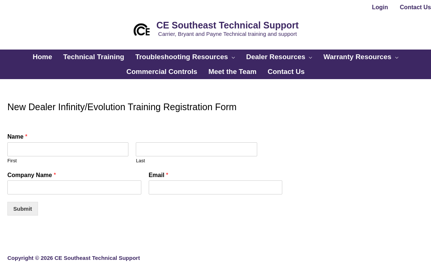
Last (140, 160)
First (12, 160)
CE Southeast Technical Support (227, 25)
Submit (22, 209)
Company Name (31, 175)
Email (158, 175)
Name (17, 136)
